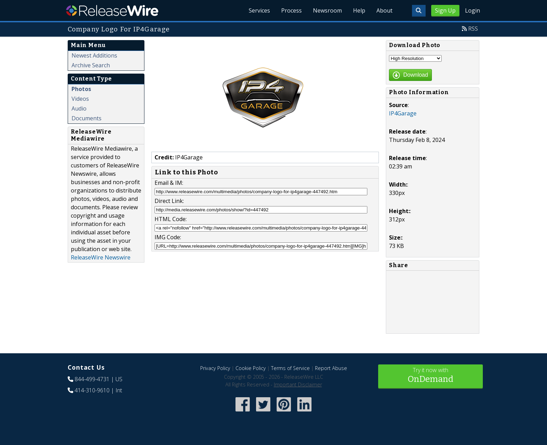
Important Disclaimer (298, 384)
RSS (473, 28)
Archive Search (91, 65)
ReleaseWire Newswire (100, 257)
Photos (81, 89)
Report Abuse (331, 368)
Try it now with (430, 375)
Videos (80, 99)
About (384, 10)
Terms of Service (290, 368)
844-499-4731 (92, 379)
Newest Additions (94, 55)
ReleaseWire (112, 10)
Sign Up (445, 10)
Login (472, 10)
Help (359, 10)
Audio (79, 108)
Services (259, 10)
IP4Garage (403, 113)
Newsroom (327, 10)
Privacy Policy (215, 368)
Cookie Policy (250, 368)
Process (291, 10)
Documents (87, 118)
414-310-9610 (92, 390)
